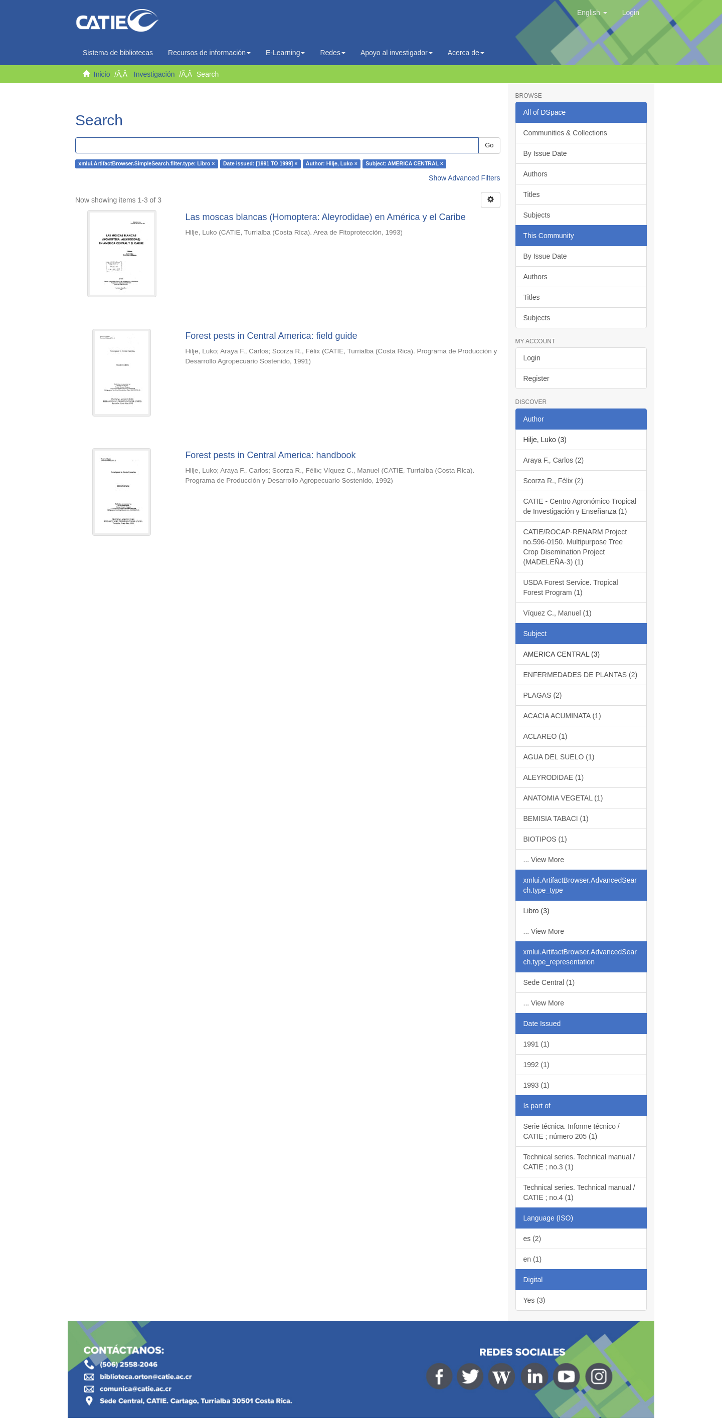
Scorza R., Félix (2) (553, 481)
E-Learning (285, 53)
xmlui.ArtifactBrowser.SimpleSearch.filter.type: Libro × (146, 164)
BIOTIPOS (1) (545, 839)
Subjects (537, 215)
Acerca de (466, 53)
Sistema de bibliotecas (118, 53)
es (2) (532, 1239)
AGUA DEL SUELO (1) (559, 757)
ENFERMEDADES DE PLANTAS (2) (580, 675)
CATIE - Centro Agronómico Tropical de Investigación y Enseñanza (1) (579, 506)
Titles (531, 194)
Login (531, 358)
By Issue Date (545, 153)
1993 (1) (536, 1085)
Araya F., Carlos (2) (553, 460)
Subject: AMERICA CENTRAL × (404, 164)
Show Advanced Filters (464, 178)
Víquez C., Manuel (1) (557, 613)
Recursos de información (209, 53)
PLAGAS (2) (542, 695)
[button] (592, 12)
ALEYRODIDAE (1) (553, 777)
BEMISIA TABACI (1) (556, 818)
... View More (543, 860)
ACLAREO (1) (545, 736)
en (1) (532, 1259)
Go (489, 145)
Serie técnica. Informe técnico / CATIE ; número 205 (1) (571, 1131)
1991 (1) (536, 1044)
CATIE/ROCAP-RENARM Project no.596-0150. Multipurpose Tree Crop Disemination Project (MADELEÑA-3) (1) (575, 547)
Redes (332, 53)
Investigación (154, 74)
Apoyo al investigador (396, 53)
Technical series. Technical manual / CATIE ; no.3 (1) (579, 1162)
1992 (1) (536, 1065)
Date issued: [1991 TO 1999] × (260, 164)
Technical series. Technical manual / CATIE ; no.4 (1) (579, 1192)
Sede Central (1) (549, 982)
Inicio (102, 74)
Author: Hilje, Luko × (331, 164)
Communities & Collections (565, 133)
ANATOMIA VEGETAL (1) (563, 798)
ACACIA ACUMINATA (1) (562, 716)
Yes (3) (534, 1300)
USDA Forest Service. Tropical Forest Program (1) (570, 587)
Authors (535, 174)
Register (536, 378)
